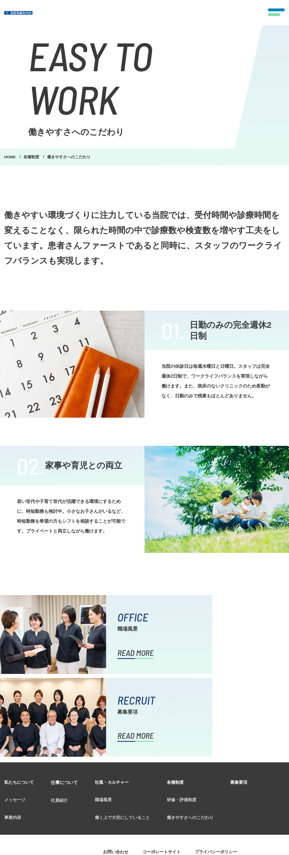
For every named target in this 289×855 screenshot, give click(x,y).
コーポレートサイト (164, 770)
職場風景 (106, 717)
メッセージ (15, 717)
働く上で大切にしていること (126, 735)
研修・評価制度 (188, 717)
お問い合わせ (116, 770)
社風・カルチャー (115, 699)
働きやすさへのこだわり (197, 735)
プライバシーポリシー (221, 770)
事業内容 (13, 735)
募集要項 (248, 699)
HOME (10, 157)
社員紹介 (62, 717)
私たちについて (20, 699)
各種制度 (32, 157)
